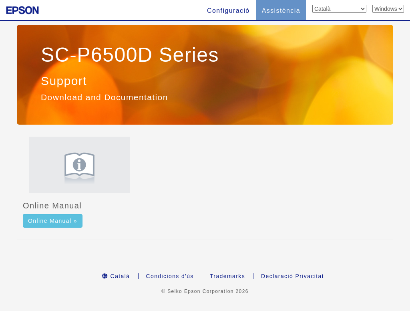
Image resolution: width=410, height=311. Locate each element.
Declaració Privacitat (292, 276)
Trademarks (227, 276)
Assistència (281, 10)
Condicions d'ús (170, 276)
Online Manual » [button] (52, 221)
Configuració (228, 10)
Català (116, 276)
